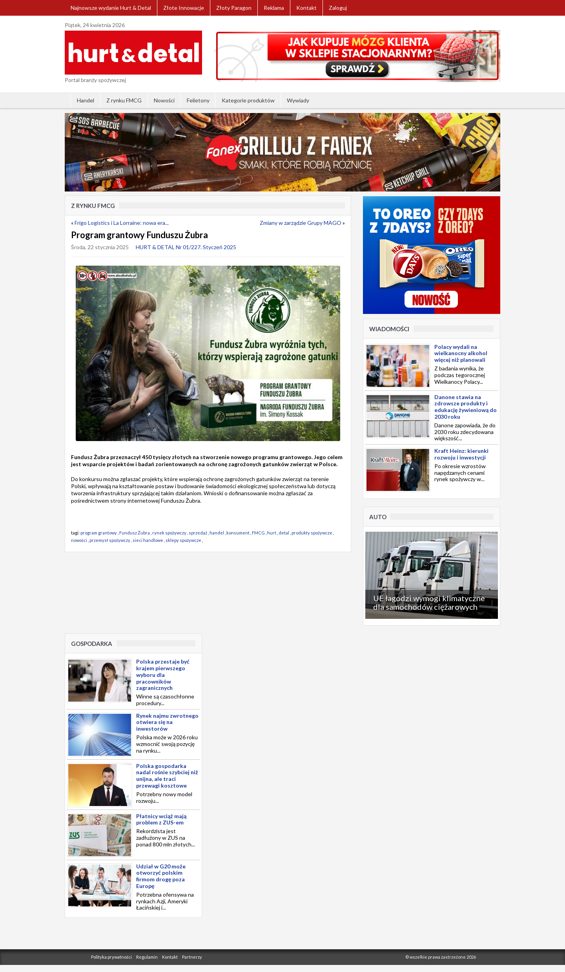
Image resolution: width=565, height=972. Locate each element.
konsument (238, 532)
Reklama (274, 7)
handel (217, 532)
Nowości (164, 100)
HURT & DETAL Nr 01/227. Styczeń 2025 (186, 247)
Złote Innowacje (183, 7)
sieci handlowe (148, 540)
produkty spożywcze (312, 532)
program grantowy (98, 532)
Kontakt (306, 7)
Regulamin (147, 956)
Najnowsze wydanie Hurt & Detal (111, 7)
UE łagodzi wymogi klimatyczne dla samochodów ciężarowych (429, 602)
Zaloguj (338, 7)
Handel (85, 100)
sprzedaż (198, 532)
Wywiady (298, 100)
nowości (79, 540)
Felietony (198, 100)
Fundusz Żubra (134, 532)
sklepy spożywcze (183, 540)
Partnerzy (192, 956)
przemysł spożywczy (109, 540)
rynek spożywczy (169, 532)
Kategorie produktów (248, 100)
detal (284, 532)
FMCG (258, 532)
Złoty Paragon (234, 7)
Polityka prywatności (111, 956)
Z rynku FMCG (124, 100)
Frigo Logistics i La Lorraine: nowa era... (122, 222)
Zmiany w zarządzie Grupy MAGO (300, 222)
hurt (271, 532)
